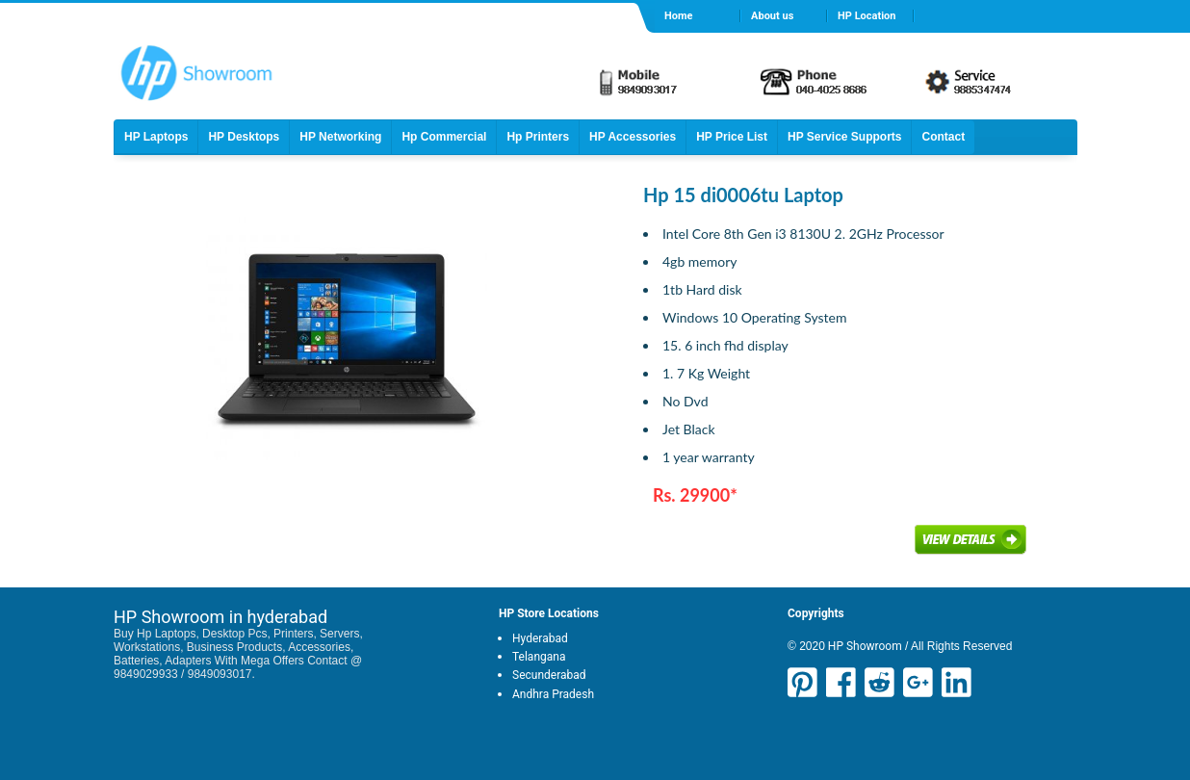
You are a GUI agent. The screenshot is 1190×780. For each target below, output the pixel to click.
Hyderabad (540, 638)
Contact (943, 136)
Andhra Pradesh (553, 694)
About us (772, 16)
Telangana (538, 656)
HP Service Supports (845, 136)
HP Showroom (863, 646)
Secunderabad (549, 675)
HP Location (866, 16)
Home (678, 16)
